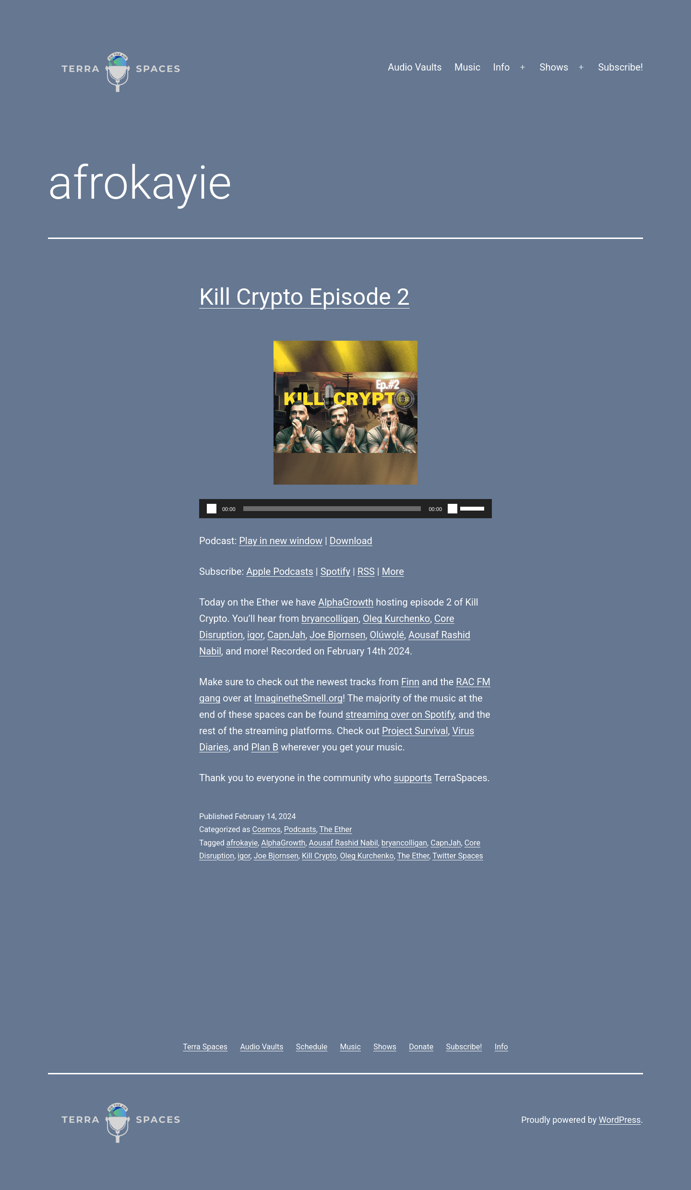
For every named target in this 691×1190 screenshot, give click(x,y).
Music (467, 67)
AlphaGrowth (345, 602)
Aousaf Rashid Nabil (343, 842)
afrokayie (242, 842)
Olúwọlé (386, 635)
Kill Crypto (319, 855)
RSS (366, 571)
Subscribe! (620, 67)
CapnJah (286, 635)
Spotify (335, 571)
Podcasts (300, 829)
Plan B (265, 747)
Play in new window (280, 541)
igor (255, 635)
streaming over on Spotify (400, 714)
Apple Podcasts (279, 571)
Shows (554, 67)
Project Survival (415, 731)
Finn (410, 682)
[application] (345, 508)
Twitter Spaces (457, 855)
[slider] (332, 508)
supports (413, 778)
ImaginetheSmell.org (298, 698)
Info (501, 67)
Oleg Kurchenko (396, 618)
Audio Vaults (414, 67)
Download (351, 541)
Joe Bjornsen (337, 635)
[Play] (211, 508)
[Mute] (452, 508)
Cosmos (266, 829)
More (393, 571)
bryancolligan (329, 618)
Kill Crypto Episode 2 (304, 296)
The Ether (336, 829)
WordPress (620, 1120)
